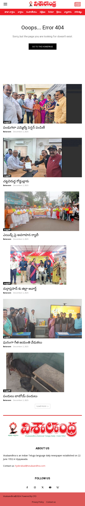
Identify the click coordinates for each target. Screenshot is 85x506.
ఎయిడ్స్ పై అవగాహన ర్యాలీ (20, 235)
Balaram (7, 131)
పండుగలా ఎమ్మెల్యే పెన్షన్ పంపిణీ (24, 127)
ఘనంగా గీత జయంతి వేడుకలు (22, 342)
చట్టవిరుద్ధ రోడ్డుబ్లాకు (16, 181)
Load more (43, 406)
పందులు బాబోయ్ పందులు (20, 396)
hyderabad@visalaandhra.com (30, 465)
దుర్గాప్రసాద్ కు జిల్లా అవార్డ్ (19, 288)
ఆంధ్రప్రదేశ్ (7, 122)
